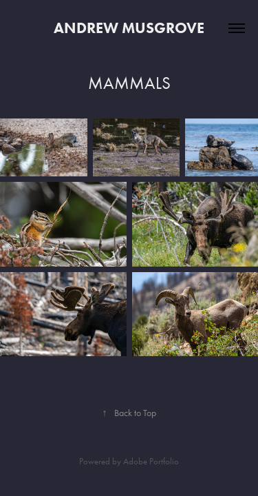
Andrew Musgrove (129, 28)
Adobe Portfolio (151, 461)
